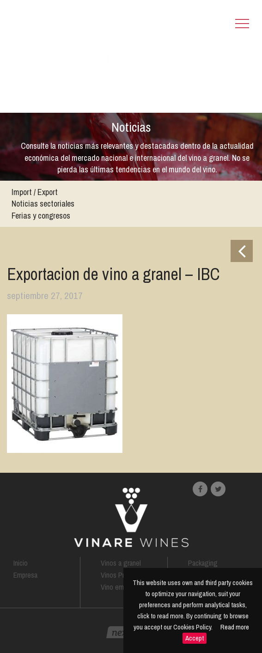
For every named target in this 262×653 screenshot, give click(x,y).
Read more (234, 627)
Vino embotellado (125, 587)
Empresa (25, 575)
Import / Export (35, 192)
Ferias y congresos (41, 215)
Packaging (203, 563)
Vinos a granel (121, 563)
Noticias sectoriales (43, 203)
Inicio (20, 563)
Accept (194, 638)
